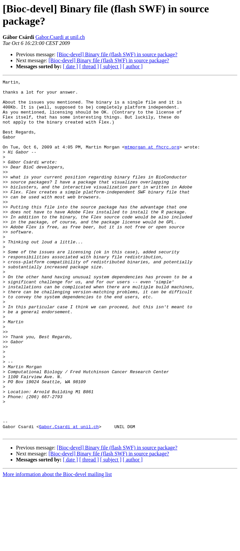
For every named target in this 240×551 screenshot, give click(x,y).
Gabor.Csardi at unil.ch (60, 37)
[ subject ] (110, 66)
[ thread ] (89, 66)
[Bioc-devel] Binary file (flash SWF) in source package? (117, 54)
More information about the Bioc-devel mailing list (57, 545)
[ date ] (70, 66)
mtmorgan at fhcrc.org (152, 161)
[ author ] (133, 66)
